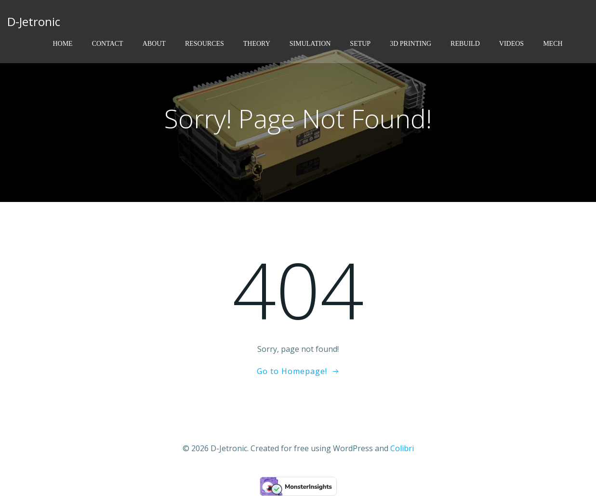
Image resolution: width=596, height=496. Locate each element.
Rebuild (465, 43)
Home (62, 43)
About (154, 43)
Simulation (310, 43)
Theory (256, 43)
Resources (204, 43)
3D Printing (410, 43)
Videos (511, 43)
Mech (552, 43)
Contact (107, 43)
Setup (360, 43)
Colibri (402, 448)
